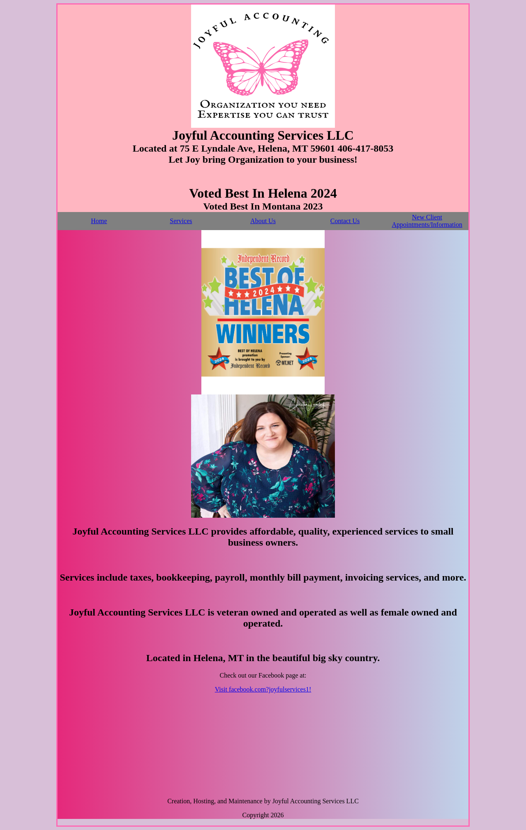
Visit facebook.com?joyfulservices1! (263, 689)
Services (181, 220)
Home (99, 220)
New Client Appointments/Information (427, 221)
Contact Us (345, 220)
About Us (263, 220)
